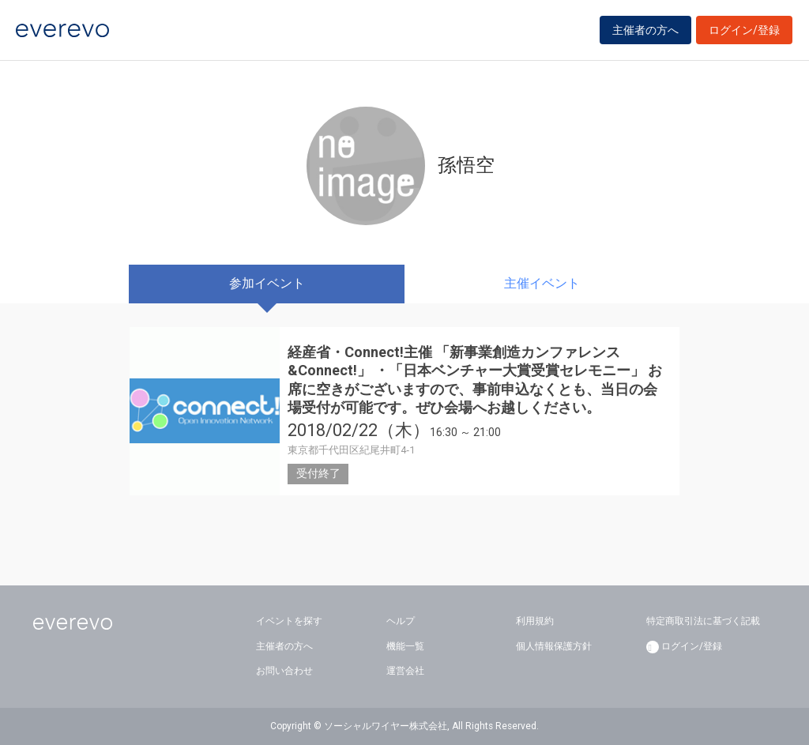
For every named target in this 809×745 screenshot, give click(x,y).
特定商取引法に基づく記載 (703, 620)
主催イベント (542, 283)
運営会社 (405, 670)
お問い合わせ (284, 670)
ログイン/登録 (744, 33)
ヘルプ (400, 620)
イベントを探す (289, 620)
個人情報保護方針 (554, 646)
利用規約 (535, 620)
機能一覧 (405, 646)
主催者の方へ (645, 33)
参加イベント (267, 283)
